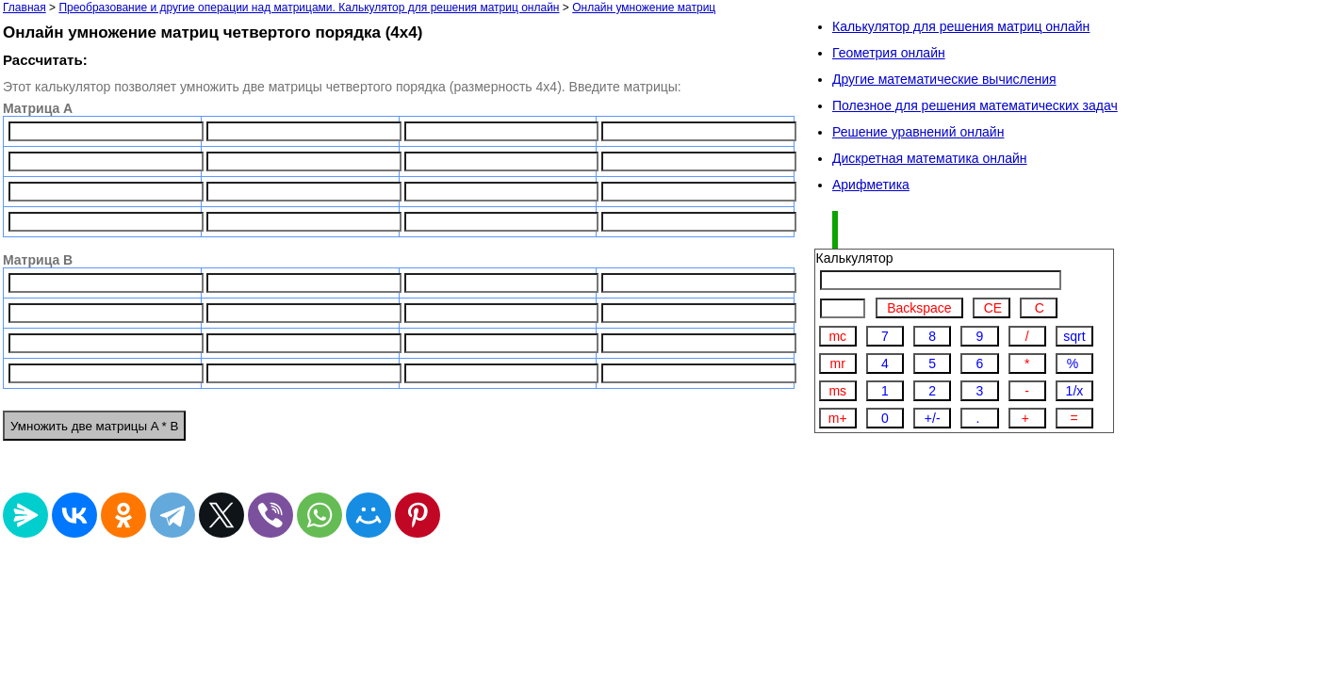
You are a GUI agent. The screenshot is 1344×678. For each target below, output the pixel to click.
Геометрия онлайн (888, 52)
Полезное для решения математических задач (975, 105)
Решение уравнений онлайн (918, 131)
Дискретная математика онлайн (929, 158)
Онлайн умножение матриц (643, 7)
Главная (24, 7)
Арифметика (871, 184)
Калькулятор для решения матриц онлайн (961, 26)
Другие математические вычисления (944, 79)
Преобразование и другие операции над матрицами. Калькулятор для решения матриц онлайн (308, 7)
